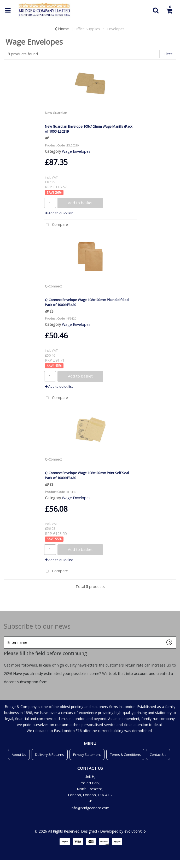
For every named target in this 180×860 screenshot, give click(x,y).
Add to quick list (59, 213)
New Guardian (56, 112)
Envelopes (116, 28)
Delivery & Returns (49, 754)
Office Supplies (87, 28)
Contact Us (158, 754)
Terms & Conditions (125, 754)
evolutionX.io (135, 831)
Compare (56, 225)
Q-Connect (53, 286)
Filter (168, 53)
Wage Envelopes (76, 151)
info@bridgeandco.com (90, 807)
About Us (19, 754)
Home (61, 28)
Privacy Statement (87, 754)
